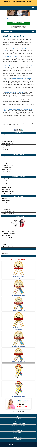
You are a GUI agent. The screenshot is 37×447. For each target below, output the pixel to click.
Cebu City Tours (5, 205)
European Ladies (9, 18)
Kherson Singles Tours (6, 161)
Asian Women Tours (6, 198)
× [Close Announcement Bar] (33, 1)
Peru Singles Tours (6, 189)
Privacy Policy (18, 435)
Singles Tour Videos (6, 147)
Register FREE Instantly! (18, 23)
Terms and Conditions (18, 437)
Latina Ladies (28, 18)
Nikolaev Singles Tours (6, 171)
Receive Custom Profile (18, 428)
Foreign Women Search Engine (18, 423)
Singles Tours (18, 418)
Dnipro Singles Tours (6, 163)
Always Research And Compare (8, 237)
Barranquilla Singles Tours (7, 185)
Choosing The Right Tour (7, 244)
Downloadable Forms (6, 145)
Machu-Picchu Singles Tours (8, 191)
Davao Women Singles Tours (8, 207)
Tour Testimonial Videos (7, 229)
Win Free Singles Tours (18, 430)
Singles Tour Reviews (6, 150)
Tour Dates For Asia (6, 137)
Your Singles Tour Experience (8, 240)
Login (27, 444)
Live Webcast (18, 439)
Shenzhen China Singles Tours (8, 211)
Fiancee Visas (5, 251)
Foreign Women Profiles (18, 421)
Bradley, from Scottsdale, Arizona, (11, 56)
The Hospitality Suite (6, 242)
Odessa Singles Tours (6, 169)
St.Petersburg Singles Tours (7, 174)
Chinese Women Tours (6, 209)
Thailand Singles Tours (6, 200)
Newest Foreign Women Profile (18, 425)
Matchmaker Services (18, 432)
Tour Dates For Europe (6, 139)
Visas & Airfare (5, 253)
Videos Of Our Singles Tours (8, 231)
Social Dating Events (6, 152)
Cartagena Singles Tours (7, 180)
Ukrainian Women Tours (7, 156)
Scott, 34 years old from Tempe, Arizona (15, 92)
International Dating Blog (7, 235)
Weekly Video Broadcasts (8, 233)
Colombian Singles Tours (7, 178)
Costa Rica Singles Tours (7, 193)
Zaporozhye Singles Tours (7, 165)
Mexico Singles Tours (6, 183)
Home (18, 416)
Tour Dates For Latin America (8, 141)
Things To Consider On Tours (8, 246)
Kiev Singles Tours (5, 159)
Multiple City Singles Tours (7, 143)
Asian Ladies (19, 18)
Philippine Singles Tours (7, 202)
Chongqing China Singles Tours (8, 213)
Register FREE (10, 444)
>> (17, 4)
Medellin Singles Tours (6, 187)
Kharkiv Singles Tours (6, 167)
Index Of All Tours (5, 134)
